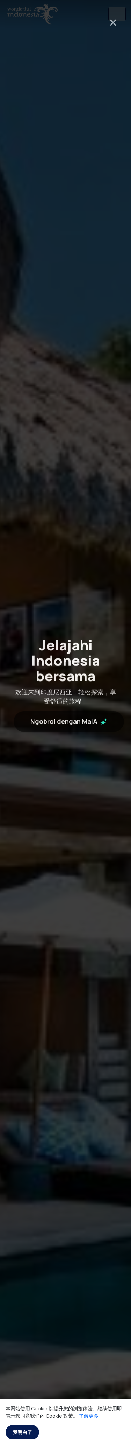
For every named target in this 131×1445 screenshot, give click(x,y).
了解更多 (89, 1415)
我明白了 (22, 1432)
